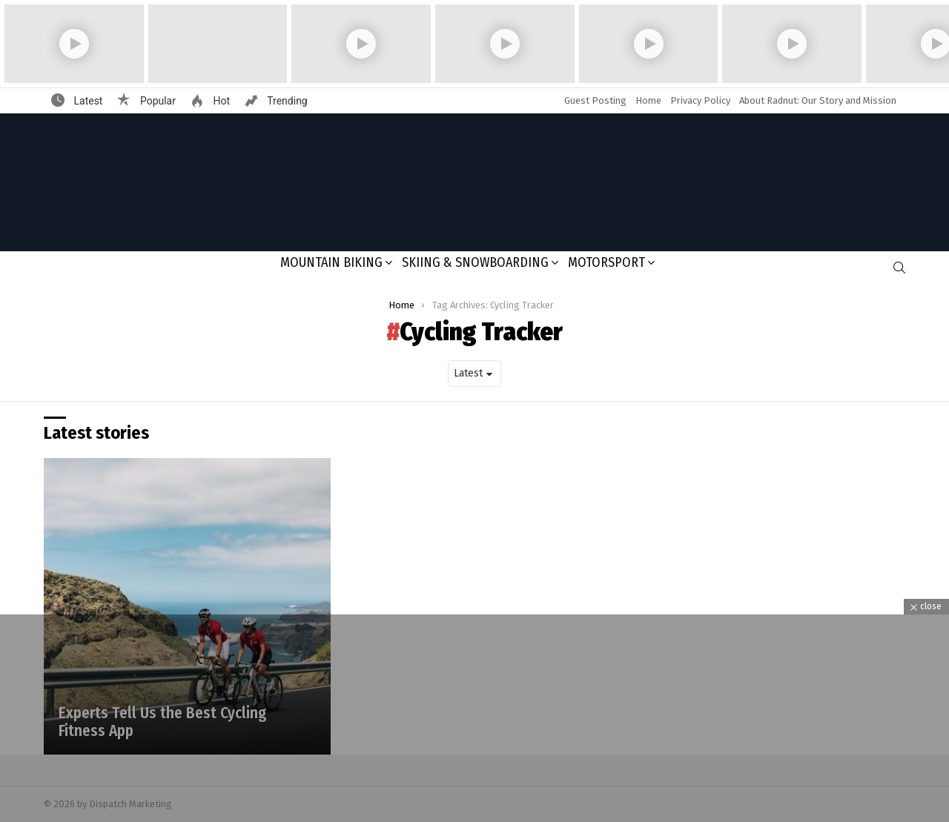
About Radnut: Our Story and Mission (817, 100)
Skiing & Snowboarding (475, 262)
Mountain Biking (331, 262)
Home (648, 100)
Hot (220, 101)
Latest (86, 101)
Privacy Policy (700, 100)
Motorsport (606, 262)
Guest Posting (595, 100)
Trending (286, 101)
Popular (156, 101)
